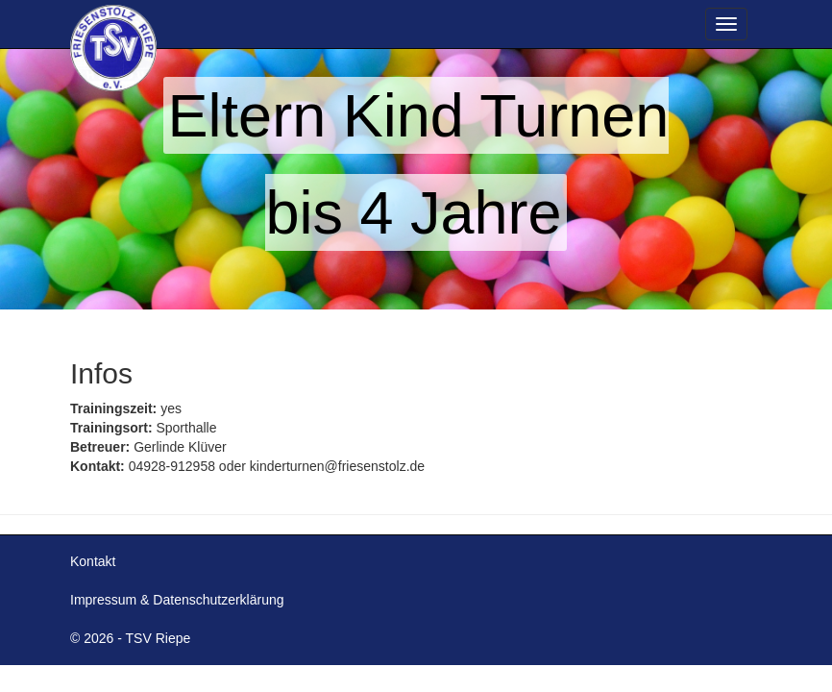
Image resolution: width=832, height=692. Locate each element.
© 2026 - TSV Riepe (130, 638)
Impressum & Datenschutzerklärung (177, 599)
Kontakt (92, 561)
